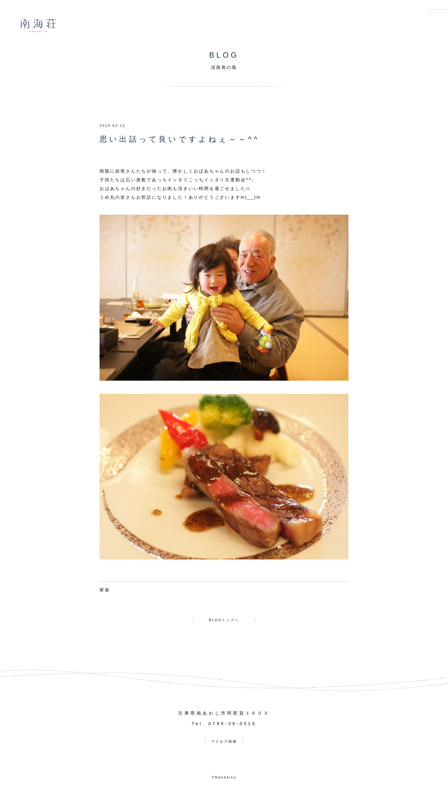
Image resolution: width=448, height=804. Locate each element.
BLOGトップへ (224, 621)
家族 (105, 589)
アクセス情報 (224, 746)
